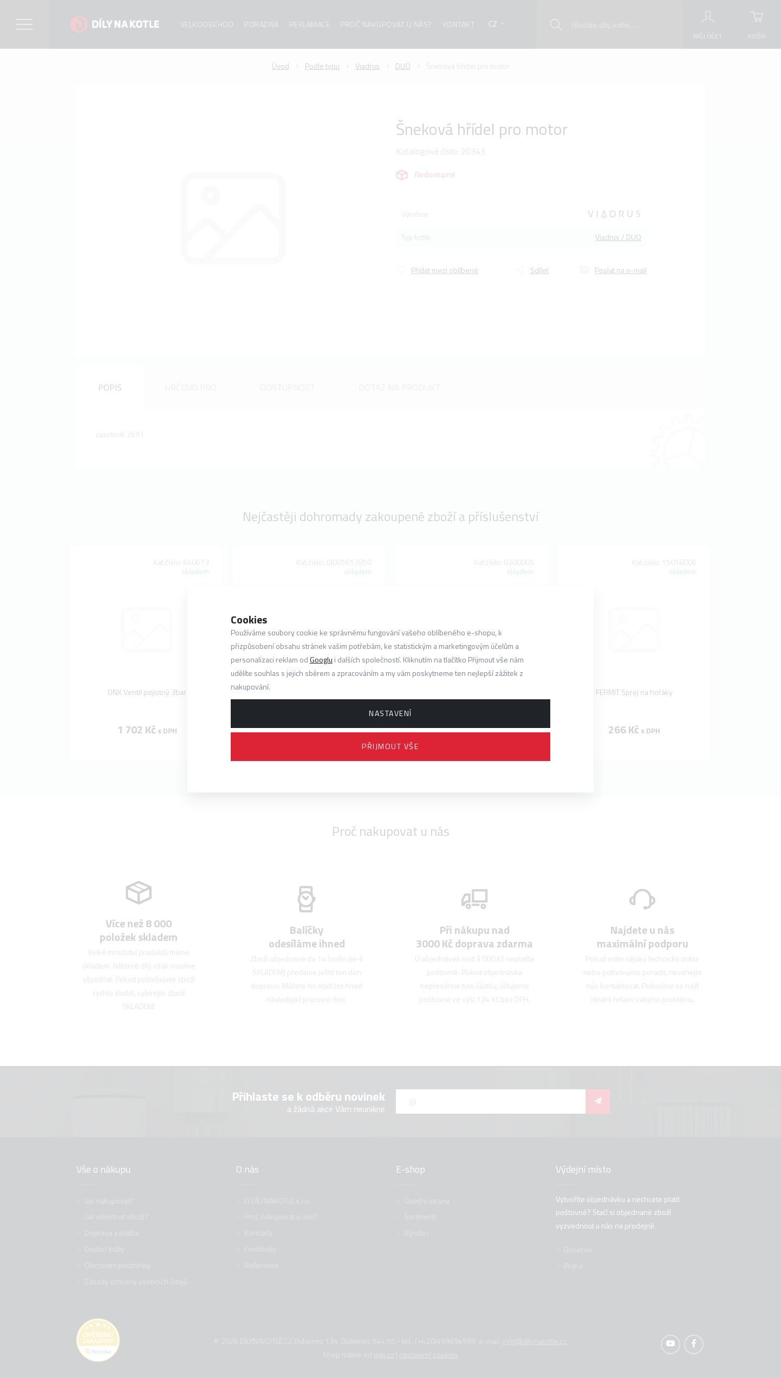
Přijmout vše (390, 746)
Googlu (321, 659)
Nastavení (390, 713)
